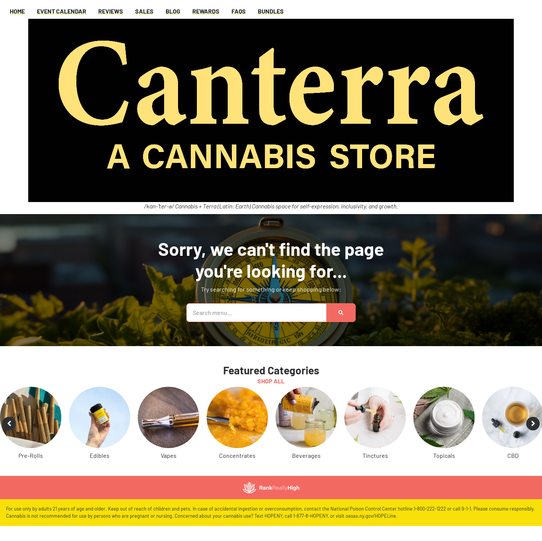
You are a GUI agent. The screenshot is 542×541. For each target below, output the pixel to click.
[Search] (340, 313)
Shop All (271, 380)
